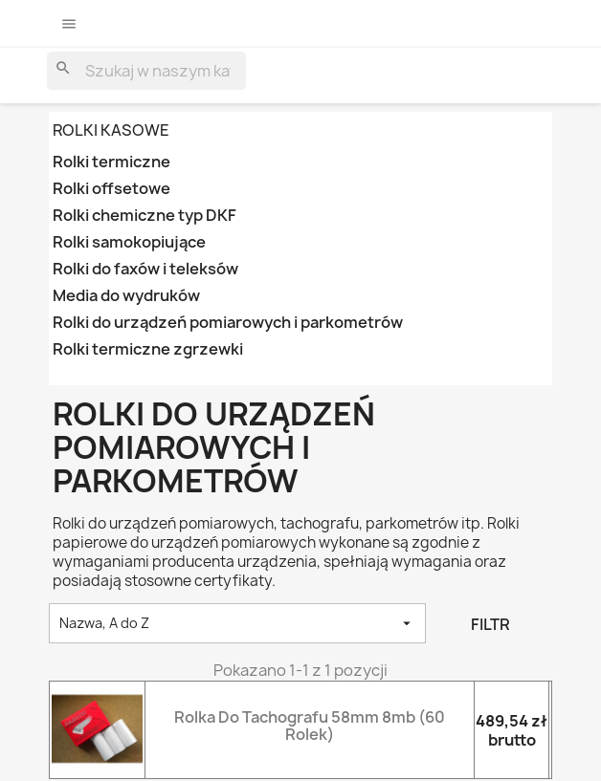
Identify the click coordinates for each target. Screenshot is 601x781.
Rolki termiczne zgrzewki (148, 349)
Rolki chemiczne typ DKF (144, 216)
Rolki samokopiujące (129, 242)
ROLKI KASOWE (111, 130)
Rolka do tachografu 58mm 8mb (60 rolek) (309, 725)
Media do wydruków (126, 296)
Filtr (490, 624)
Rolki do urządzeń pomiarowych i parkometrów (228, 323)
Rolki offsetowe (111, 189)
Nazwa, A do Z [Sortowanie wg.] (237, 623)
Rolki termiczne (111, 162)
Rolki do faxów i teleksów (145, 269)
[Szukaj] (146, 71)
